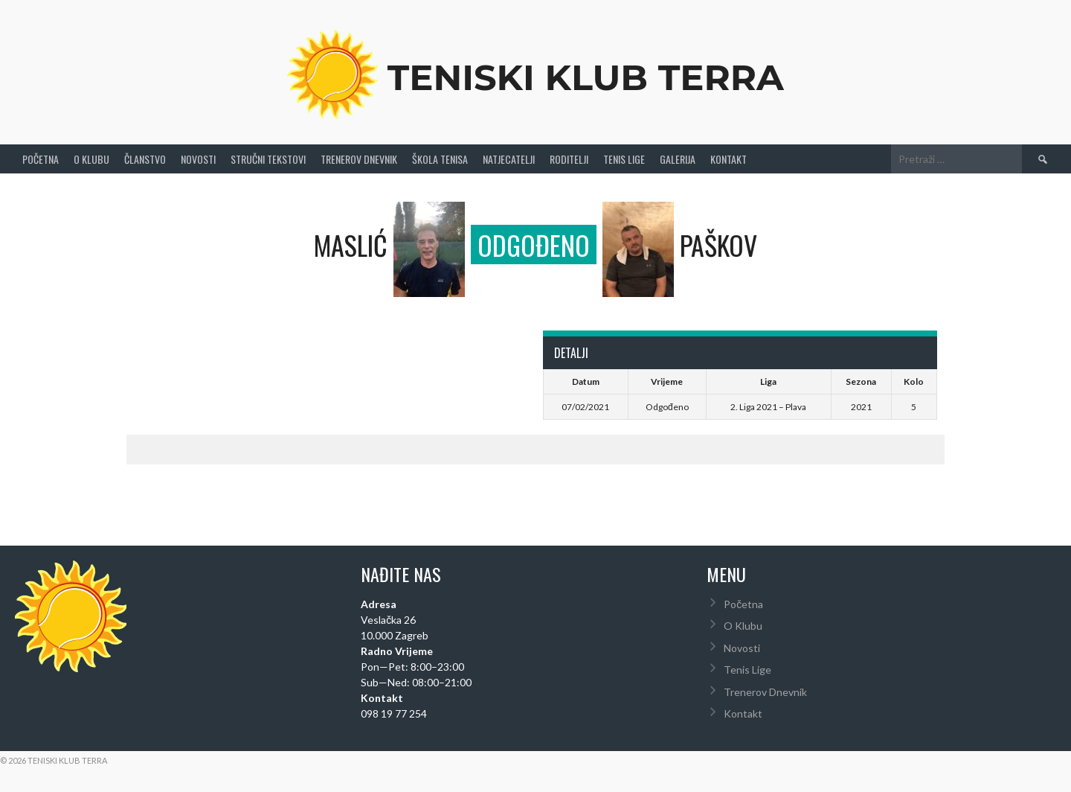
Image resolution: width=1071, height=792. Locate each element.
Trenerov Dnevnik (359, 159)
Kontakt (728, 159)
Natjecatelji (509, 159)
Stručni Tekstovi (268, 159)
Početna (40, 159)
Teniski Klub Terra (585, 77)
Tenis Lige (624, 159)
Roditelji (569, 159)
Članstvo (145, 159)
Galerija (677, 159)
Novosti (198, 159)
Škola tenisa (440, 159)
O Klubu (91, 159)
